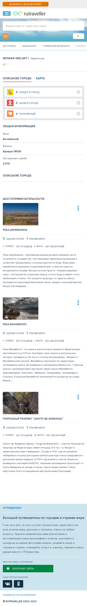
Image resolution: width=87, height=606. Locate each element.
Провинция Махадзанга (56, 46)
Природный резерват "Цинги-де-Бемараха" (33, 419)
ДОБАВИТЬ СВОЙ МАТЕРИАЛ (25, 4)
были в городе (27, 103)
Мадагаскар (29, 46)
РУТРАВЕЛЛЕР (12, 508)
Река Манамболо (15, 324)
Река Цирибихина (15, 230)
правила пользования (19, 594)
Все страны (9, 46)
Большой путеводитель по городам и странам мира (43, 517)
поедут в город (27, 92)
